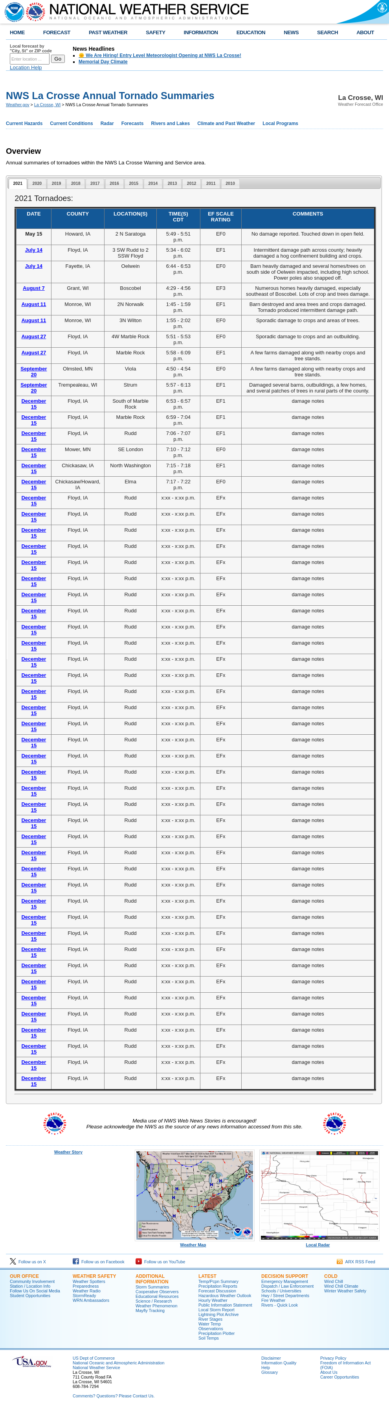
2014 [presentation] (153, 183)
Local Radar (319, 1243)
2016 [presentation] (114, 183)
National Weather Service (96, 1367)
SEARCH (327, 32)
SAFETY (155, 32)
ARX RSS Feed (356, 1261)
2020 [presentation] (37, 183)
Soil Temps (208, 1338)
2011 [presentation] (211, 183)
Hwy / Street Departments (285, 1295)
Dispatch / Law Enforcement (287, 1286)
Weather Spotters (89, 1281)
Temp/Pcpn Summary (218, 1281)
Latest (207, 1276)
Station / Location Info (30, 1286)
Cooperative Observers (157, 1291)
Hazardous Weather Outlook (224, 1295)
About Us (329, 1372)
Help (265, 1367)
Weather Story (68, 1152)
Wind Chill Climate (341, 1286)
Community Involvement (32, 1281)
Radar (107, 123)
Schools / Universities (281, 1290)
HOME (17, 32)
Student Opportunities (30, 1295)
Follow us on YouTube (160, 1261)
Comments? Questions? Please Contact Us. (113, 1395)
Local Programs (280, 123)
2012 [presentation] (191, 183)
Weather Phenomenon (156, 1305)
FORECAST (56, 32)
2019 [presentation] (56, 183)
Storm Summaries (152, 1287)
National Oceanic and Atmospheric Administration (118, 1362)
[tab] (18, 184)
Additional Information (152, 1279)
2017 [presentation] (95, 183)
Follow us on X (28, 1261)
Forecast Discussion (217, 1290)
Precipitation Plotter (216, 1333)
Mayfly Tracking (150, 1310)
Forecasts (132, 123)
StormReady (84, 1295)
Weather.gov (17, 104)
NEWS (291, 32)
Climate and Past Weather (226, 123)
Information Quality (278, 1362)
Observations (210, 1328)
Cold (331, 1276)
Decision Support (284, 1276)
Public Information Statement (225, 1305)
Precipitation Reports (217, 1286)
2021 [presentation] (17, 183)
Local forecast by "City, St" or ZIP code (31, 48)
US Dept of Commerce (94, 1358)
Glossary (269, 1372)
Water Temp (209, 1324)
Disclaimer (271, 1358)
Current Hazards (24, 123)
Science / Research (154, 1301)
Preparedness (86, 1286)
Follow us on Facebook (99, 1261)
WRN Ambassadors (91, 1300)
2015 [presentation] (133, 183)
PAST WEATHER (108, 32)
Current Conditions (71, 123)
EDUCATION (251, 32)
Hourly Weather (213, 1300)
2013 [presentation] (172, 183)
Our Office (24, 1276)
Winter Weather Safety (345, 1290)
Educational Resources (157, 1296)
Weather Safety (94, 1276)
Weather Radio (87, 1290)
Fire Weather (273, 1300)
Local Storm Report (216, 1309)
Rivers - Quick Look (279, 1305)
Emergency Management (284, 1281)
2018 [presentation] (76, 183)
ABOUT (365, 32)
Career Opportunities (339, 1377)
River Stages (210, 1319)
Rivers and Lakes (170, 123)
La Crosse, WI (47, 104)
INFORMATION (201, 32)
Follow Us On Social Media (35, 1290)
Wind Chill (333, 1281)
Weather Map (195, 1243)
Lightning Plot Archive (218, 1314)
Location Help (26, 67)
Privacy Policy (333, 1358)
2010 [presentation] (230, 183)
